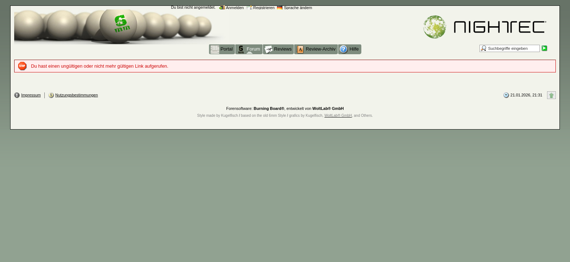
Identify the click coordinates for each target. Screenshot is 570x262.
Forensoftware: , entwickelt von (285, 108)
